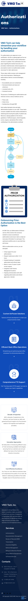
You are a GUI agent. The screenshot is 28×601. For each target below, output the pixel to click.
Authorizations (10, 533)
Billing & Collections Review (13, 550)
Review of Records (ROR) (13, 539)
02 (14, 335)
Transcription (9, 542)
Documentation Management (14, 536)
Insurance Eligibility (11, 545)
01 (14, 302)
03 (14, 370)
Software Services (11, 556)
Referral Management (12, 548)
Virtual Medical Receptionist (13, 553)
